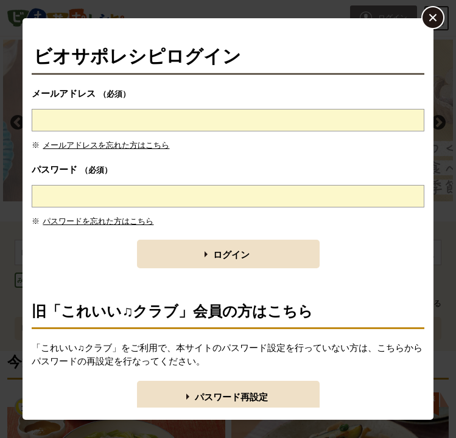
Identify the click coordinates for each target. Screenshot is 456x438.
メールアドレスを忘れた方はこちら (106, 145)
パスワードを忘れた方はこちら (98, 221)
